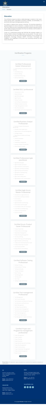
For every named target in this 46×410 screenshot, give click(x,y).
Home (3, 9)
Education (8, 16)
